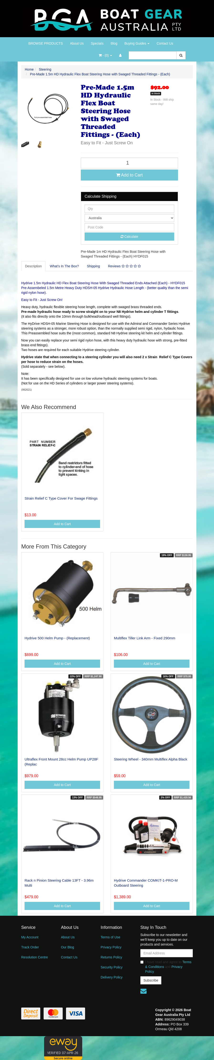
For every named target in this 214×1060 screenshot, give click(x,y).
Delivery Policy (111, 977)
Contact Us (165, 43)
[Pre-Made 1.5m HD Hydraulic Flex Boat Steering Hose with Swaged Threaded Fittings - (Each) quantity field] (129, 163)
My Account (29, 937)
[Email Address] (166, 953)
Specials (97, 43)
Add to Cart (129, 175)
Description (33, 266)
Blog (114, 43)
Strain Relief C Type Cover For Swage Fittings (61, 498)
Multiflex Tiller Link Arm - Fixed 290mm (144, 638)
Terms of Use (110, 937)
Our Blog (67, 947)
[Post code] (129, 227)
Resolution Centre (34, 957)
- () (105, 55)
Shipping (93, 266)
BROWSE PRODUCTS (45, 43)
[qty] (129, 209)
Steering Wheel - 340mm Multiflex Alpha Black (150, 759)
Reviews (124, 266)
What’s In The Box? (64, 266)
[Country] (129, 218)
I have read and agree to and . (165, 966)
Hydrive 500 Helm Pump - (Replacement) (57, 638)
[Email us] (143, 991)
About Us (77, 43)
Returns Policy (111, 957)
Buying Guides (136, 43)
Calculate (129, 236)
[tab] (33, 266)
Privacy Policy (111, 947)
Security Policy (111, 967)
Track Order (30, 947)
